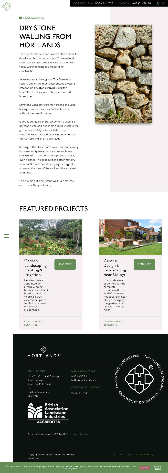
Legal (130, 455)
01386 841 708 (103, 3)
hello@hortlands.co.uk (85, 380)
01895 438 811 (142, 3)
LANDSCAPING (31, 18)
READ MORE (65, 264)
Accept (144, 468)
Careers (119, 455)
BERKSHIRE (31, 324)
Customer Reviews (78, 434)
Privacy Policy (144, 455)
